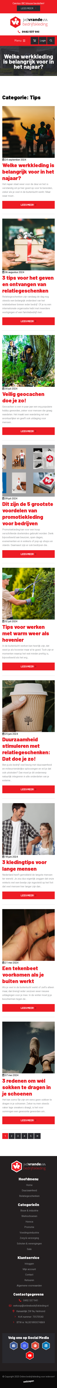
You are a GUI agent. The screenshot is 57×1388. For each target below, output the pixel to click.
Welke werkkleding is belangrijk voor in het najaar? (28, 171)
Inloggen (29, 1263)
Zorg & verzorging (29, 1238)
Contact (29, 1274)
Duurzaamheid (29, 1190)
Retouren (29, 1280)
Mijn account (29, 1269)
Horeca (29, 1221)
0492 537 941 (28, 1300)
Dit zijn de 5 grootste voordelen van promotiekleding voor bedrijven (27, 513)
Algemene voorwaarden (29, 1285)
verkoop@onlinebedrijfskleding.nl (28, 1305)
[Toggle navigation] (24, 40)
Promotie (29, 1227)
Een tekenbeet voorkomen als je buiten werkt (23, 974)
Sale (29, 1249)
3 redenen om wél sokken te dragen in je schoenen (26, 1087)
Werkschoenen (29, 1216)
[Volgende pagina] (37, 1136)
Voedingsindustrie (29, 1232)
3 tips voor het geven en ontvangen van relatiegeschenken (28, 284)
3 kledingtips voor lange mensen (24, 865)
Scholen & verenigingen (29, 1243)
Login (43, 40)
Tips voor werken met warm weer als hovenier (25, 633)
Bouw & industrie (29, 1210)
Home (29, 1185)
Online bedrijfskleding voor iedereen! (37, 1376)
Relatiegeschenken (29, 1196)
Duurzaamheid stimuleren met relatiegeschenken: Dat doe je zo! (26, 749)
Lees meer (27, 8)
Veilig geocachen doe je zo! (23, 397)
